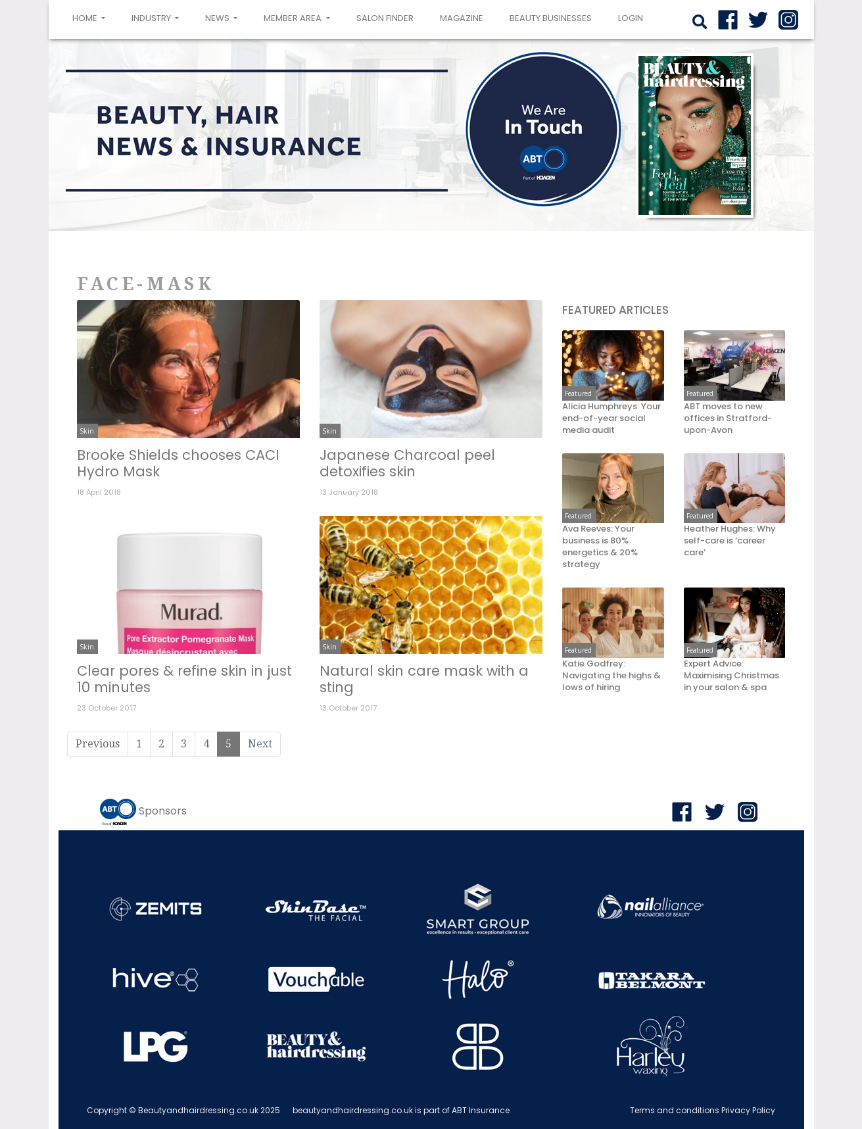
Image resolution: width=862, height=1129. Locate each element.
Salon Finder (385, 18)
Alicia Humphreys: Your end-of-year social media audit (611, 418)
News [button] (218, 18)
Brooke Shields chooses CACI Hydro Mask (178, 463)
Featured (578, 393)
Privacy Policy (748, 1110)
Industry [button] (152, 18)
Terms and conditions (674, 1110)
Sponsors (163, 810)
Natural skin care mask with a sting (424, 679)
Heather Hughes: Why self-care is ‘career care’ (730, 541)
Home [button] (91, 17)
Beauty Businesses (551, 18)
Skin (87, 431)
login (630, 18)
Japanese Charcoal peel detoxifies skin (407, 463)
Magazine (461, 18)
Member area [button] (293, 18)
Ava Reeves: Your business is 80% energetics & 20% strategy (600, 546)
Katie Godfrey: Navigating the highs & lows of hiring (611, 675)
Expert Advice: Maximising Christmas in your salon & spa (731, 675)
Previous (98, 744)
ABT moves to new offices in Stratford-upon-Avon (728, 418)
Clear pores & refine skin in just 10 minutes (184, 679)
